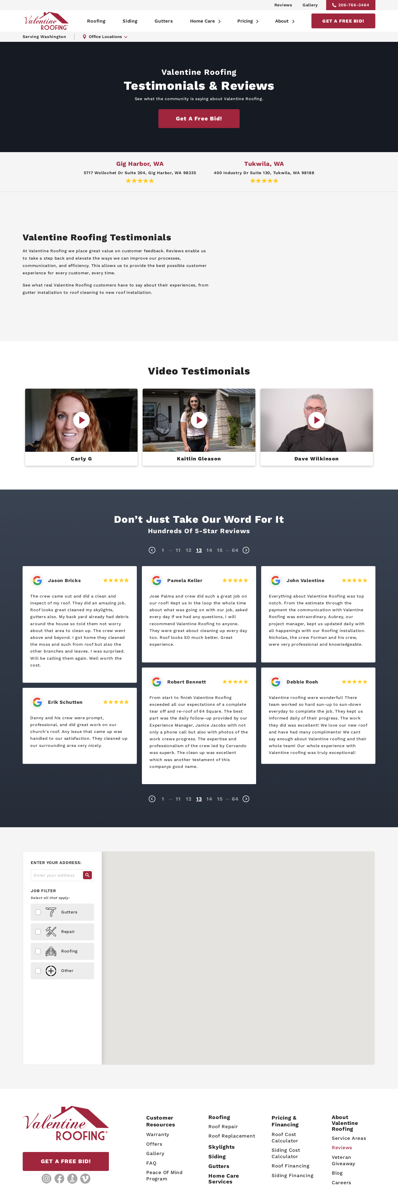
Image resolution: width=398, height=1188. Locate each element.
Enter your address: (56, 862)
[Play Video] (81, 420)
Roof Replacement (231, 1136)
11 (178, 550)
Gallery (310, 5)
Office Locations (102, 36)
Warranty (157, 1134)
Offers (154, 1144)
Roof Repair (223, 1126)
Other (54, 971)
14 (209, 550)
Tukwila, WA (264, 163)
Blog (337, 1173)
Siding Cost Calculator (286, 1153)
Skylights (221, 1147)
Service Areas (349, 1138)
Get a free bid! (199, 118)
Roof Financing (290, 1166)
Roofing (96, 21)
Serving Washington (44, 36)
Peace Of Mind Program (164, 1175)
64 (235, 550)
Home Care (202, 21)
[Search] (87, 875)
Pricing (245, 21)
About (282, 21)
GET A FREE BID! (343, 21)
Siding (130, 21)
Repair (55, 932)
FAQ (151, 1163)
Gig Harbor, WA (140, 163)
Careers (341, 1182)
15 (220, 550)
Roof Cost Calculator (285, 1137)
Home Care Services (223, 1178)
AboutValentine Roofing (345, 1123)
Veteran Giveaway (343, 1160)
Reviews (283, 5)
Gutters (164, 21)
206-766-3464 (350, 5)
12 (189, 550)
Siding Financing (292, 1175)
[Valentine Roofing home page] (46, 21)
